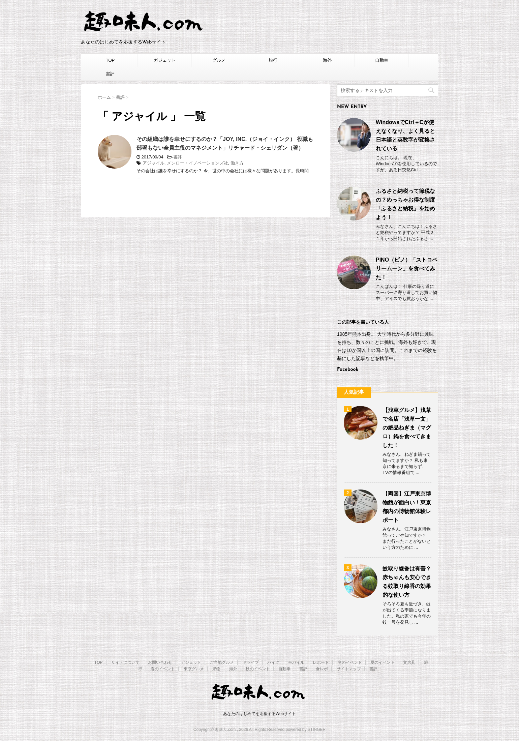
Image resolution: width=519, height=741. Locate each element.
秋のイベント (258, 668)
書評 (110, 73)
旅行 (273, 60)
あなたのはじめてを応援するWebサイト (259, 713)
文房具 (409, 662)
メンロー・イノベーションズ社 (197, 163)
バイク (273, 662)
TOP (110, 60)
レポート (321, 662)
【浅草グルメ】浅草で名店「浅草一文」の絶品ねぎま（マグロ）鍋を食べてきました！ (407, 427)
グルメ (218, 60)
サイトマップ (349, 668)
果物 (216, 668)
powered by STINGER (305, 729)
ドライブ (251, 662)
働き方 (237, 163)
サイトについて (125, 662)
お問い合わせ (160, 662)
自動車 (381, 60)
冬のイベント (350, 662)
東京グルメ (194, 668)
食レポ (322, 668)
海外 (327, 60)
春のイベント (163, 668)
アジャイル (153, 163)
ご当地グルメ (222, 662)
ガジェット (165, 60)
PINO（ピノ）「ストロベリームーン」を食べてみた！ (406, 268)
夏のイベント (382, 662)
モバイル (296, 662)
